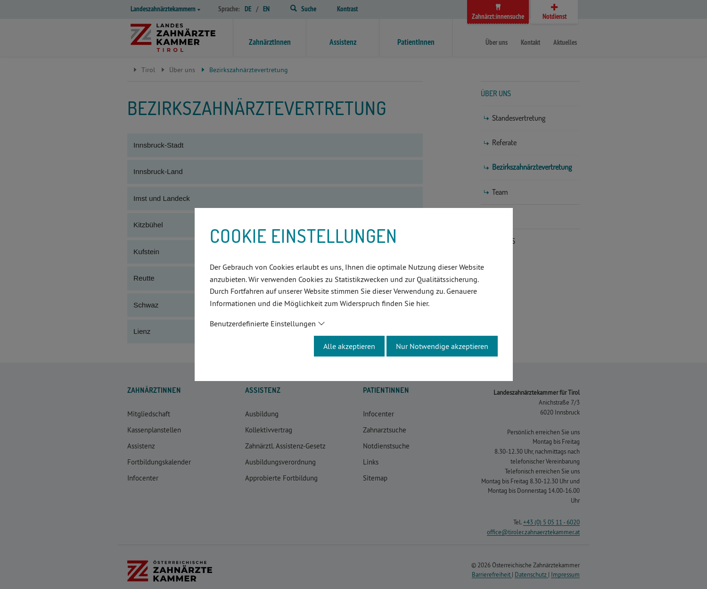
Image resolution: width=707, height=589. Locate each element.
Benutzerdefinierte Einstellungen (263, 323)
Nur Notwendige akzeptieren (442, 346)
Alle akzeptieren (349, 346)
